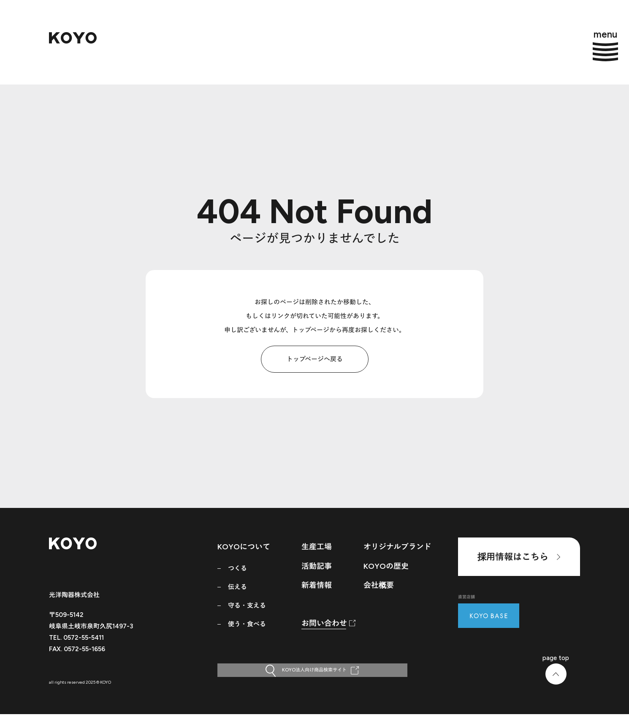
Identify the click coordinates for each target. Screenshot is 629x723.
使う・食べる (247, 624)
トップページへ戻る (315, 359)
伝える (237, 587)
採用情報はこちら (518, 556)
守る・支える (247, 605)
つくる (237, 568)
